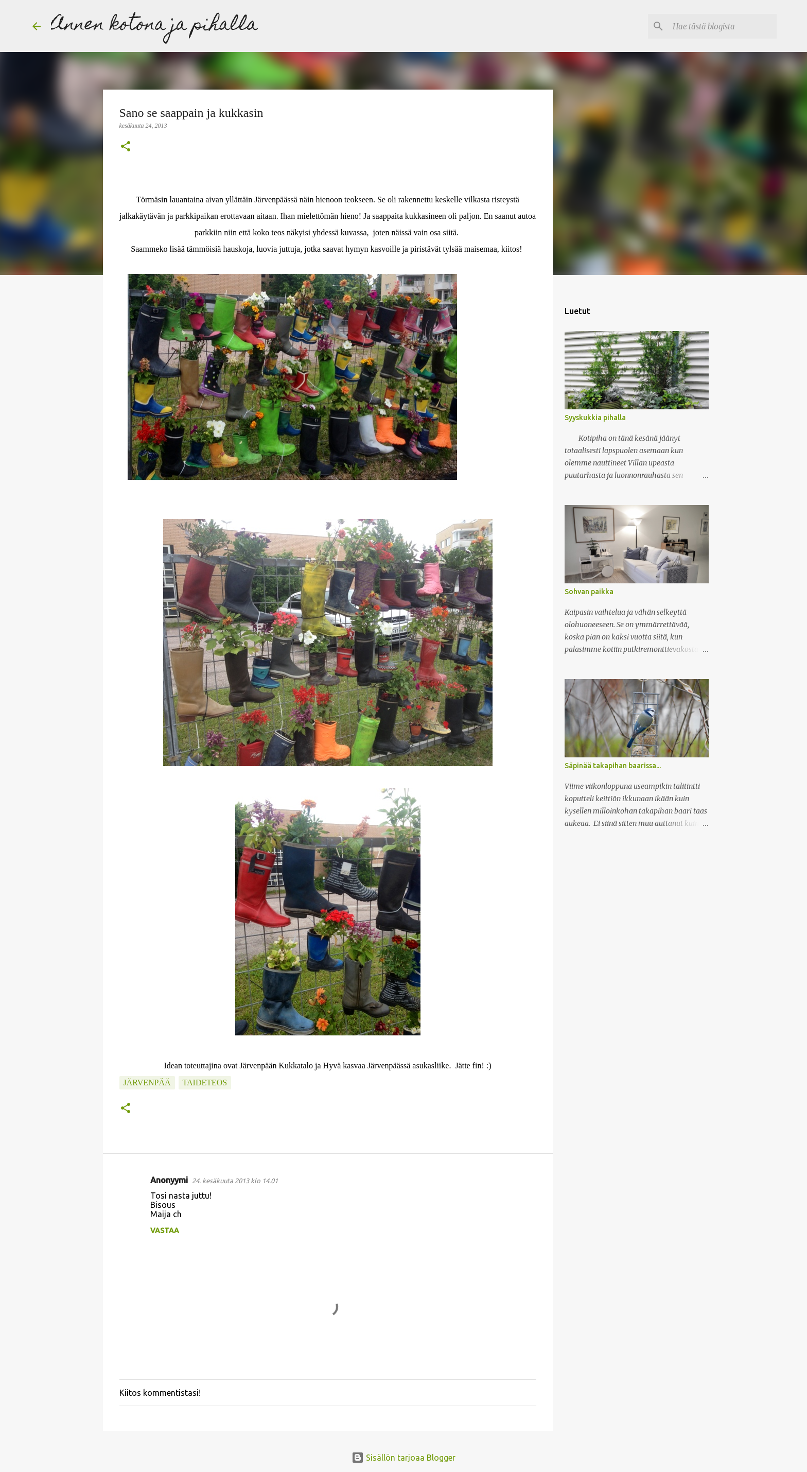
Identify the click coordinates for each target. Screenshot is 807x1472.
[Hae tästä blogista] (723, 26)
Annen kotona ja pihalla (154, 25)
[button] (125, 147)
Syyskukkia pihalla (595, 417)
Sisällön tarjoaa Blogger (403, 1457)
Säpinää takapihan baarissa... (613, 765)
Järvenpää (147, 1082)
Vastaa (164, 1230)
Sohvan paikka (589, 591)
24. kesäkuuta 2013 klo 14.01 (235, 1180)
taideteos (205, 1082)
